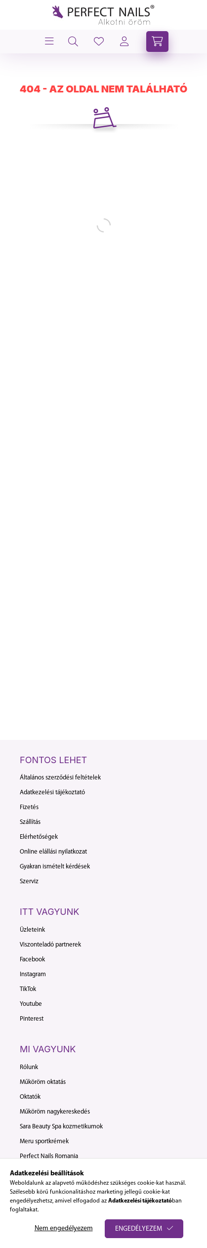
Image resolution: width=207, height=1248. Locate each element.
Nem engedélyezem (64, 1228)
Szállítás (30, 822)
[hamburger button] (48, 41)
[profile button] (98, 41)
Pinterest (31, 1019)
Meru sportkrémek (44, 1141)
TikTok (28, 989)
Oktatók (30, 1097)
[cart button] (157, 41)
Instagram (33, 974)
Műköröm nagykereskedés (55, 1112)
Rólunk (29, 1067)
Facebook (32, 959)
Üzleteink (32, 930)
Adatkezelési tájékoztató (52, 792)
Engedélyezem (138, 1229)
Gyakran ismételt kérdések (55, 866)
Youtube (31, 1004)
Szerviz (29, 881)
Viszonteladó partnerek (50, 945)
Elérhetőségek (39, 837)
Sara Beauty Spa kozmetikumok (61, 1126)
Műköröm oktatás (43, 1082)
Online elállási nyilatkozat (53, 852)
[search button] (73, 41)
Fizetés (29, 807)
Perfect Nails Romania (49, 1156)
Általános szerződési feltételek (60, 778)
